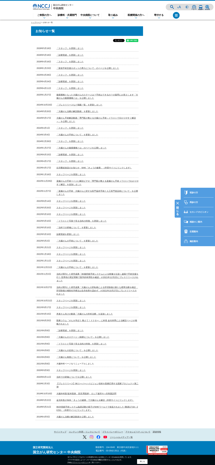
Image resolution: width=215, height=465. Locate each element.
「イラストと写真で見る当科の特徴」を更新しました (81, 221)
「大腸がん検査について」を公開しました (76, 357)
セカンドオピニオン (199, 195)
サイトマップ (60, 432)
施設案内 (194, 224)
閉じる (142, 461)
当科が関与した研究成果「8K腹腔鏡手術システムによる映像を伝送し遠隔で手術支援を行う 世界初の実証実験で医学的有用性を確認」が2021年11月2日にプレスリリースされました (97, 277)
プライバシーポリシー (112, 432)
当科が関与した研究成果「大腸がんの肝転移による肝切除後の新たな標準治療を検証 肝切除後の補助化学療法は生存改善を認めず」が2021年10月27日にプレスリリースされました (97, 290)
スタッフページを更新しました (71, 174)
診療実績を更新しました (67, 234)
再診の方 (194, 185)
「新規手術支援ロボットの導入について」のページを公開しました (87, 68)
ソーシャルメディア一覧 (121, 437)
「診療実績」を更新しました (70, 55)
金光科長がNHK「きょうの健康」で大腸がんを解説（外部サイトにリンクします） (95, 400)
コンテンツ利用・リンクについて (84, 432)
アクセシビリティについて (137, 432)
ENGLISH (194, 7)
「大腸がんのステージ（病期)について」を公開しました (82, 337)
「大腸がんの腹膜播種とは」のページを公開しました (81, 148)
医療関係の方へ (136, 15)
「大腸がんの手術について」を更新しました (77, 134)
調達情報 (157, 432)
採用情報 (207, 7)
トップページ (36, 22)
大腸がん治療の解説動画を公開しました (75, 417)
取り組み (113, 15)
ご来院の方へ (44, 15)
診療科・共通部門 (67, 15)
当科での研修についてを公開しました (74, 377)
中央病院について (90, 15)
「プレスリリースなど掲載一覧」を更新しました (79, 105)
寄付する (159, 15)
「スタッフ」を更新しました (70, 48)
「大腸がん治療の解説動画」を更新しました (77, 111)
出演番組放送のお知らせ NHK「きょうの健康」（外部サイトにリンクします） (94, 168)
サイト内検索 (172, 7)
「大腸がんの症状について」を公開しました (77, 350)
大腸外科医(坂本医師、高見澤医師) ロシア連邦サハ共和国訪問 (86, 393)
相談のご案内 (196, 205)
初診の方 (194, 175)
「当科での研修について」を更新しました (76, 227)
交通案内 (200, 7)
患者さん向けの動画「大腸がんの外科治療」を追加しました (84, 314)
